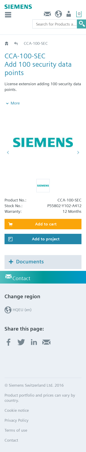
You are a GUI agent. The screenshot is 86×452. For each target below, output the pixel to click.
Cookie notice (17, 410)
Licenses (16, 43)
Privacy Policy (17, 420)
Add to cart (46, 224)
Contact (21, 278)
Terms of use (16, 430)
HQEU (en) (22, 309)
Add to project (46, 239)
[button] (43, 185)
